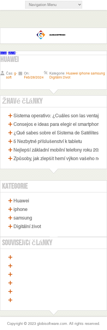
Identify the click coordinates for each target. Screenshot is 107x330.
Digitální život (27, 226)
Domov (3, 53)
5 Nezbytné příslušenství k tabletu (47, 141)
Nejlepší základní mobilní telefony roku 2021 (58, 150)
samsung (22, 218)
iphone (20, 209)
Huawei (11, 53)
